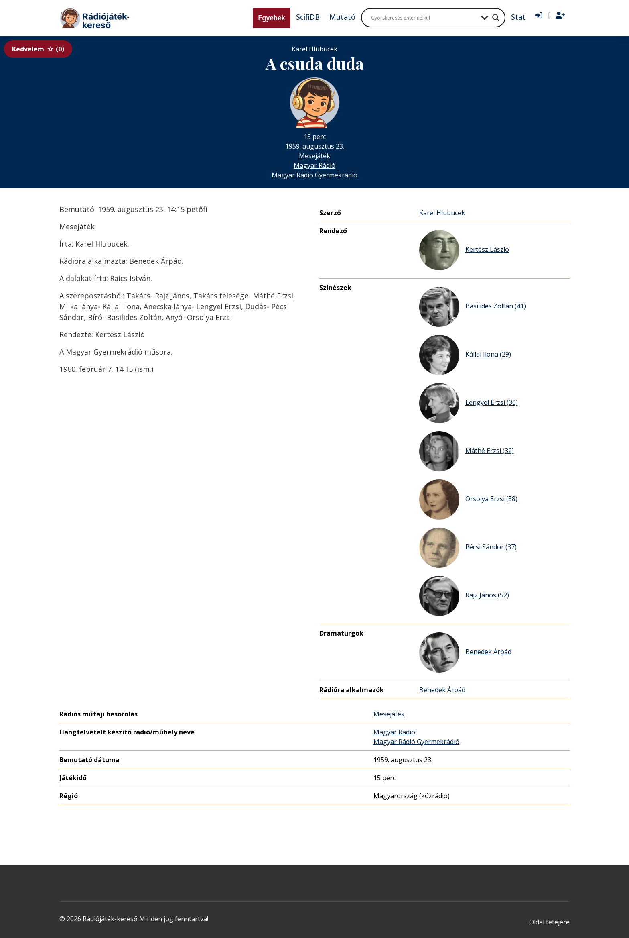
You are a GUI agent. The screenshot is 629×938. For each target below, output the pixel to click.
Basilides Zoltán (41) (472, 307)
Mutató (342, 17)
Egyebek (271, 18)
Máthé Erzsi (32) (466, 451)
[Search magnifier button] (495, 17)
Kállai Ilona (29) (465, 355)
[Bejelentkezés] (538, 15)
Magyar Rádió (314, 165)
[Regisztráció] (560, 15)
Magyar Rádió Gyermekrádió (314, 175)
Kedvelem (38, 49)
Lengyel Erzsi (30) (468, 403)
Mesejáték (314, 155)
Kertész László (464, 250)
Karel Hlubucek (442, 212)
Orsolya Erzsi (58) (468, 499)
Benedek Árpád (465, 652)
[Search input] (424, 17)
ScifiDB (308, 17)
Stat (518, 17)
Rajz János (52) (464, 596)
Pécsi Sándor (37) (468, 548)
